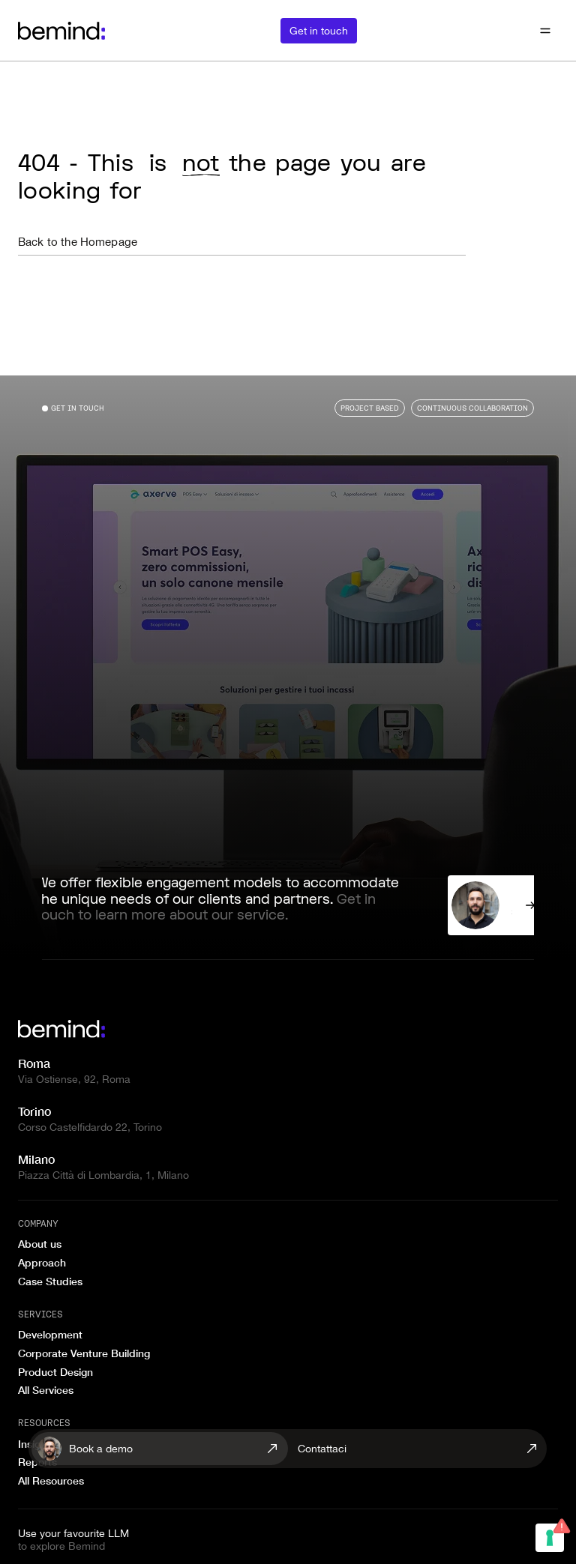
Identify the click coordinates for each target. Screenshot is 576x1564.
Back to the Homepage (77, 241)
